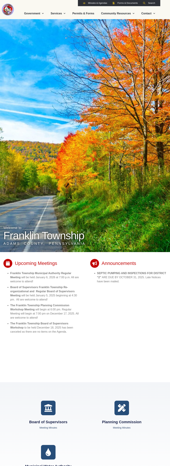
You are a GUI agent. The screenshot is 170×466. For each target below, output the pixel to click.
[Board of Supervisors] (48, 408)
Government (34, 13)
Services (58, 13)
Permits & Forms (83, 13)
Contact (148, 13)
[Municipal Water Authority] (48, 452)
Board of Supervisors (48, 422)
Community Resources (117, 13)
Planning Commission (121, 422)
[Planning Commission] (121, 408)
